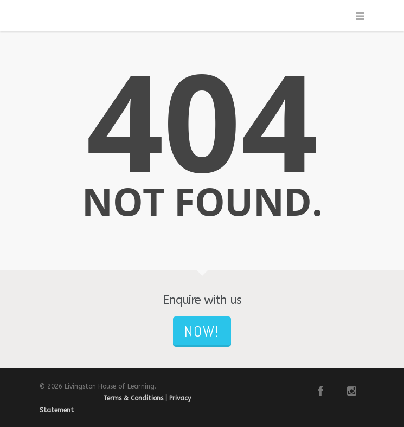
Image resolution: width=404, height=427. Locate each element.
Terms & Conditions (133, 398)
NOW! (202, 331)
